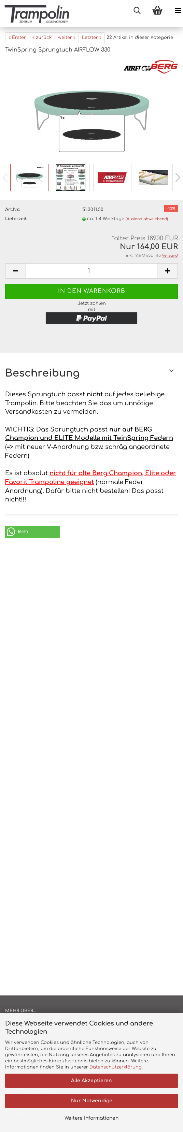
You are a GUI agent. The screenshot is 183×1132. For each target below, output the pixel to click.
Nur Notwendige (91, 1100)
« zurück (42, 37)
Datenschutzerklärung (115, 1067)
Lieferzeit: (16, 218)
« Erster (17, 37)
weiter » (66, 37)
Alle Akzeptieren (91, 1080)
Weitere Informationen (91, 1118)
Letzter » (91, 37)
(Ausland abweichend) (147, 219)
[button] (32, 532)
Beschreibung (42, 373)
